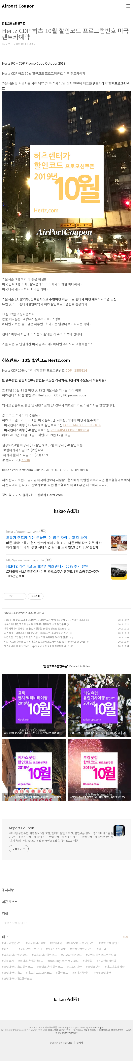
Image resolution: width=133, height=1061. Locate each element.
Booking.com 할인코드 (64, 961)
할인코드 (63, 973)
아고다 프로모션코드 (40, 973)
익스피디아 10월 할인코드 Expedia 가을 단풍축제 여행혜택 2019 (36, 646)
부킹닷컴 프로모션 (31, 949)
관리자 (80, 1042)
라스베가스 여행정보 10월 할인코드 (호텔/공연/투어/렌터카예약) (36, 632)
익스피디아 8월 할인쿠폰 (84, 1030)
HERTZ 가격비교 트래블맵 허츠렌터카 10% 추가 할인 (47, 566)
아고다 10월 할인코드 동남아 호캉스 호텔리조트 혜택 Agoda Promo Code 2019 (44, 641)
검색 (127, 923)
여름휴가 (9, 961)
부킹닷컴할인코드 (82, 949)
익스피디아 (75, 967)
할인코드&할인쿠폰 (14, 612)
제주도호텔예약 (57, 949)
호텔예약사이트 (13, 973)
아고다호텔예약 (116, 967)
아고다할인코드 (13, 943)
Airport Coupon (18, 6)
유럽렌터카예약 (107, 961)
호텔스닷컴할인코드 (31, 961)
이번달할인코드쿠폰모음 (102, 955)
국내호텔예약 (103, 973)
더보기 (125, 937)
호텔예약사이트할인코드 (18, 979)
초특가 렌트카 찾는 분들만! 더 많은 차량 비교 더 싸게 (46, 537)
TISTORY (67, 1042)
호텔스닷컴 (94, 967)
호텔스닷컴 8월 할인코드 (59, 1030)
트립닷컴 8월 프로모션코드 (111, 1030)
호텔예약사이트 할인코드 (18, 967)
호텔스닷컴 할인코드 (51, 967)
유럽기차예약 (81, 973)
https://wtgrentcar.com (22, 531)
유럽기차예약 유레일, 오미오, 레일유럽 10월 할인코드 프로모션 (35, 628)
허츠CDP (9, 949)
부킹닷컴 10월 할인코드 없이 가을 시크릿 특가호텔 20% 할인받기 (36, 637)
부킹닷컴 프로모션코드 (81, 943)
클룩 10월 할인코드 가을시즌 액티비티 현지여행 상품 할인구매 (35, 624)
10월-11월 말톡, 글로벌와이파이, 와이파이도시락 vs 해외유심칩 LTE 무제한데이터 (44, 619)
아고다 (102, 949)
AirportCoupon (96, 1027)
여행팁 (88, 961)
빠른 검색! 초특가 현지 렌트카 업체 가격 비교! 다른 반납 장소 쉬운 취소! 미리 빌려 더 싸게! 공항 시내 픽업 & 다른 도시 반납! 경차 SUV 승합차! (54, 544)
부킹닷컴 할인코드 (111, 943)
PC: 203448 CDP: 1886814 (82, 425)
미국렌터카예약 (37, 943)
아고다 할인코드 (72, 955)
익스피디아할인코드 (45, 955)
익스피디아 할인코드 (16, 955)
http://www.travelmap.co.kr (25, 560)
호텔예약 (57, 943)
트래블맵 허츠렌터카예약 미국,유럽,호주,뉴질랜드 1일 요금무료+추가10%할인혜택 (52, 573)
